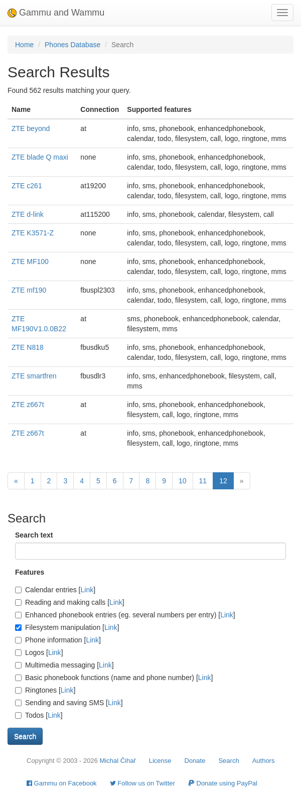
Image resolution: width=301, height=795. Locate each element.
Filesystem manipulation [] (67, 627)
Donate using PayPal (222, 783)
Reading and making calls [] (69, 602)
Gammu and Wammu (56, 13)
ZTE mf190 (29, 290)
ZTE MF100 (30, 261)
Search (228, 760)
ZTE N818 (28, 347)
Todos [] (39, 715)
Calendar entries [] (55, 590)
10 (183, 481)
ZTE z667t (28, 405)
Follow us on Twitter (142, 783)
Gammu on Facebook (62, 783)
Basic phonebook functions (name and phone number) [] (114, 678)
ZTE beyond (31, 128)
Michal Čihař (117, 760)
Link (87, 590)
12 (223, 481)
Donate (195, 760)
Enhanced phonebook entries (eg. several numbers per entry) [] (125, 615)
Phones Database (72, 45)
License (160, 760)
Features (29, 572)
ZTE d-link (28, 214)
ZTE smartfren (34, 376)
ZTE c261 (27, 186)
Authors (263, 760)
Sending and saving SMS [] (69, 703)
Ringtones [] (45, 690)
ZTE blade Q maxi (40, 157)
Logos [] (39, 652)
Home (24, 45)
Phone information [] (58, 640)
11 (203, 481)
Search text (34, 535)
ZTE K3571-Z (33, 233)
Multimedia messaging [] (64, 665)
